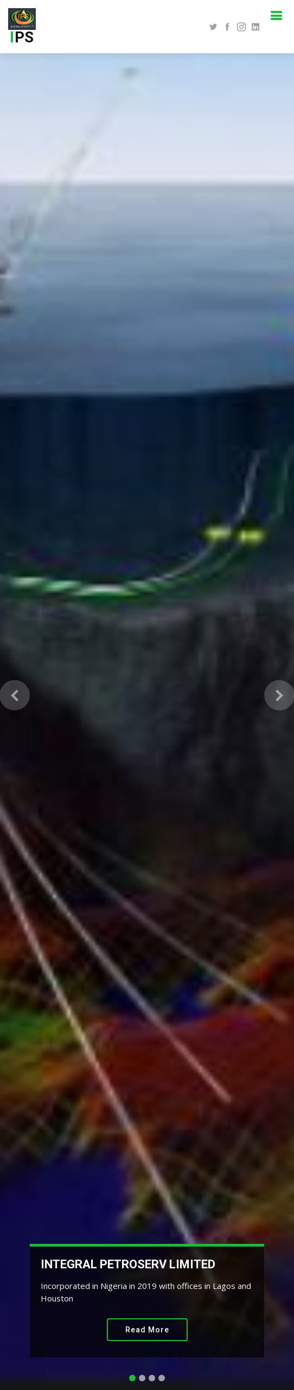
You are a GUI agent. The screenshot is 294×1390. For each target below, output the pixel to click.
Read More (147, 1329)
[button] (14, 695)
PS (22, 37)
